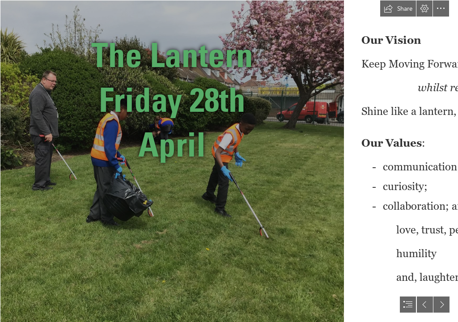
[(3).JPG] (172, 161)
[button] (398, 8)
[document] (229, 161)
